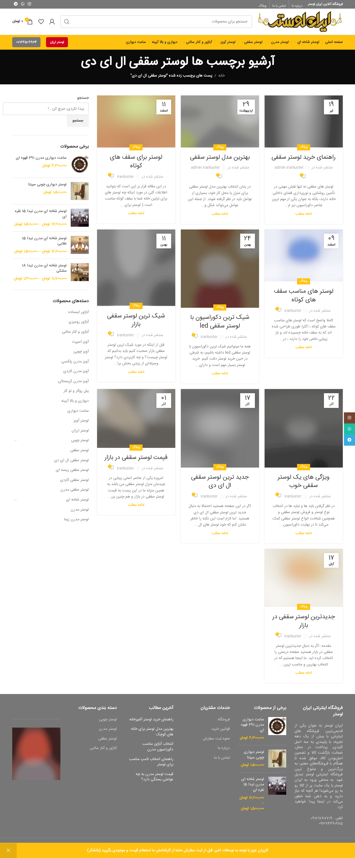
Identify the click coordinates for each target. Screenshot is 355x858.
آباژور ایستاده (78, 315)
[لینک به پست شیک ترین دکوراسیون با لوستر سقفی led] (220, 271)
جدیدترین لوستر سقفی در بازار (303, 624)
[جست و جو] (156, 23)
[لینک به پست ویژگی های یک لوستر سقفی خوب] (304, 431)
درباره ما (224, 751)
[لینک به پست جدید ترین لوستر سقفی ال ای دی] (220, 431)
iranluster (125, 179)
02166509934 (26, 45)
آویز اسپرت (80, 344)
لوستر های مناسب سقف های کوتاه (303, 298)
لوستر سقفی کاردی (74, 483)
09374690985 (331, 826)
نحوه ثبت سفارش (216, 742)
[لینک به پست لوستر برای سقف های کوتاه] (136, 124)
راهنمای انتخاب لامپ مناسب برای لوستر (151, 764)
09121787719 (321, 821)
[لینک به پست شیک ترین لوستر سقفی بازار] (136, 270)
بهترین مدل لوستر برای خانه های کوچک (152, 734)
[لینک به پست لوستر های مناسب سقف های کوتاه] (304, 258)
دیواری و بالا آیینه (75, 403)
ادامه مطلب (303, 217)
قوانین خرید (220, 732)
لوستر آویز (81, 423)
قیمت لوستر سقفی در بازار (136, 460)
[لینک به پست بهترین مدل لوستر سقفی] (220, 124)
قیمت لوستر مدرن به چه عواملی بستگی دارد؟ (154, 779)
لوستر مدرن (80, 512)
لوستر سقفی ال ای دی (71, 463)
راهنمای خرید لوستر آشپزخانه (151, 722)
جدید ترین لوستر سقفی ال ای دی (220, 484)
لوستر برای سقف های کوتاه (136, 164)
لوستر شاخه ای (77, 502)
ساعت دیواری (78, 413)
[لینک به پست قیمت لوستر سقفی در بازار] (136, 421)
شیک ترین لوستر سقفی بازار (136, 323)
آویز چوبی (81, 354)
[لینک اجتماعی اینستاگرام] (29, 4)
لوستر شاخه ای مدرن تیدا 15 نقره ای (41, 216)
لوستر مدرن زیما (76, 522)
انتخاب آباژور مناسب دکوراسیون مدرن (157, 750)
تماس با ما (222, 761)
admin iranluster (289, 170)
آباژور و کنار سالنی (75, 334)
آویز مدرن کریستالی (73, 384)
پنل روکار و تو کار (76, 394)
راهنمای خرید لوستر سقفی (304, 160)
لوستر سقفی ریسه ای (72, 473)
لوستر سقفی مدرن (74, 492)
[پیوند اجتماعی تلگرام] (15, 4)
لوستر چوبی (80, 443)
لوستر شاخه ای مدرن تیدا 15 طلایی (44, 244)
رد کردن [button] (8, 850)
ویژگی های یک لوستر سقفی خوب (303, 484)
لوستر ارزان (57, 45)
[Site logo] (300, 23)
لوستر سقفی (79, 453)
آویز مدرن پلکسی (75, 364)
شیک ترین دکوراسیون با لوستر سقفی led (219, 324)
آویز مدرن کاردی (76, 374)
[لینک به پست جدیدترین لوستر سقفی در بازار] (304, 581)
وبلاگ (303, 150)
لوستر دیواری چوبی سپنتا (47, 187)
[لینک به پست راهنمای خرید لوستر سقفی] (304, 124)
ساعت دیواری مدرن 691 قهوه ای (41, 161)
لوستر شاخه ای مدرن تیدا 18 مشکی (44, 271)
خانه (221, 78)
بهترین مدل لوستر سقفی (220, 160)
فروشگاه (224, 722)
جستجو (83, 101)
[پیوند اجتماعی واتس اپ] (22, 4)
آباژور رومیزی (79, 325)
